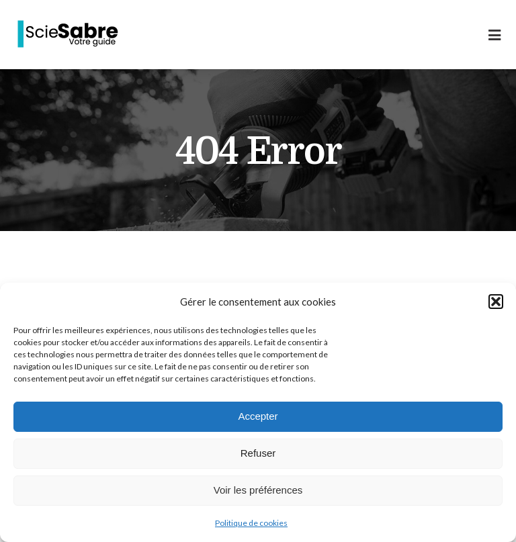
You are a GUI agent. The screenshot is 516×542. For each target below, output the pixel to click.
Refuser (258, 453)
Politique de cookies (251, 523)
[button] (496, 301)
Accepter (257, 416)
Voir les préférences (258, 490)
